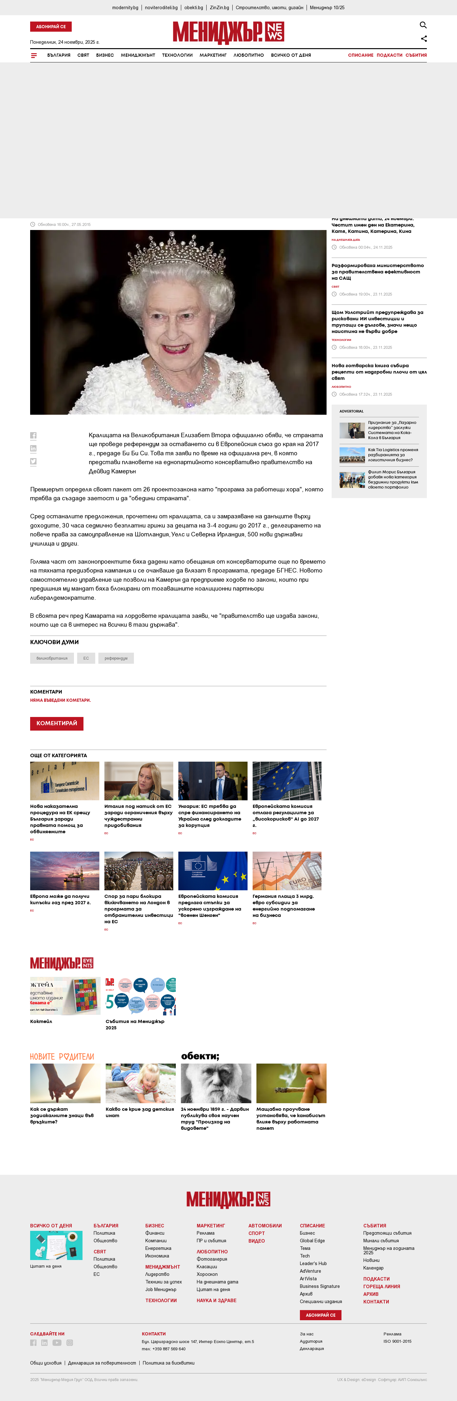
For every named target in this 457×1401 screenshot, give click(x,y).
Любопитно (249, 55)
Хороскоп (207, 1274)
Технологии (177, 55)
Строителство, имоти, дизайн (269, 7)
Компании (156, 1240)
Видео (256, 1240)
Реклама (206, 1233)
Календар (373, 1268)
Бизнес (105, 55)
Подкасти (389, 55)
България (58, 55)
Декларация (312, 1349)
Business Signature (320, 1286)
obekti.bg (193, 7)
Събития (416, 55)
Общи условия (46, 1363)
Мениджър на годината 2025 (388, 1250)
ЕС (97, 1274)
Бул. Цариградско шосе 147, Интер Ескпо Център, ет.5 (198, 1342)
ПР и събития (211, 1240)
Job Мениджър (160, 1289)
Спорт (256, 1233)
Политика (104, 1233)
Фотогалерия (212, 1259)
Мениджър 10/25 (327, 7)
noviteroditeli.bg (161, 7)
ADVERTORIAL (352, 411)
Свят (83, 55)
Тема (305, 1248)
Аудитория (311, 1341)
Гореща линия (381, 1286)
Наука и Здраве (216, 1300)
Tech (305, 1256)
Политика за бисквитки (169, 1363)
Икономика (157, 1256)
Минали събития (381, 1240)
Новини (371, 1260)
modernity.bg (125, 7)
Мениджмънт (138, 55)
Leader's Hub (313, 1263)
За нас (307, 1334)
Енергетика (158, 1248)
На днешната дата (217, 1282)
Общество (105, 1240)
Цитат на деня (213, 1289)
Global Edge (312, 1240)
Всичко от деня (291, 55)
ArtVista (308, 1278)
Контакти (376, 1301)
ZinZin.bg (219, 7)
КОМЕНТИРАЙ (56, 723)
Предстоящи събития (387, 1233)
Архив (306, 1294)
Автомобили (265, 1225)
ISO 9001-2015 (397, 1341)
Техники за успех (163, 1282)
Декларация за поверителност (102, 1363)
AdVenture (310, 1271)
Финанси (154, 1233)
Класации (207, 1266)
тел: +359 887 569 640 (163, 1349)
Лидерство (157, 1274)
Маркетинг (213, 55)
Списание (361, 55)
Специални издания (321, 1301)
